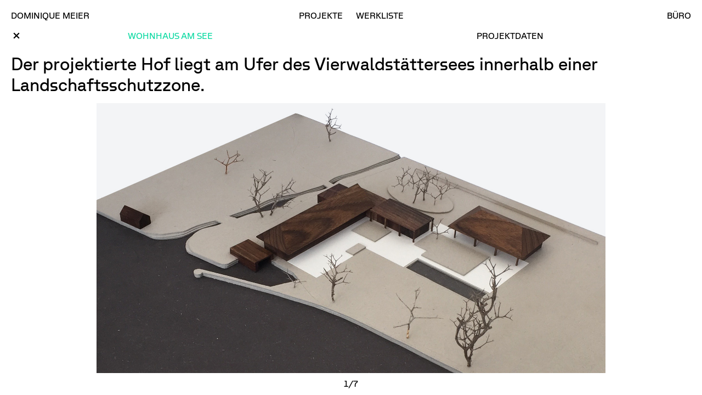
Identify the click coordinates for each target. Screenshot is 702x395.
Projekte (321, 15)
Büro (679, 15)
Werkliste (380, 15)
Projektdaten (510, 35)
